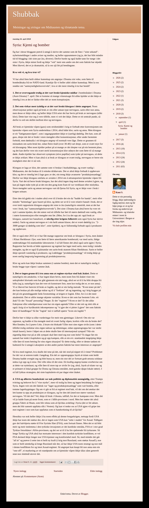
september (123, 117)
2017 (118, 139)
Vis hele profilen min (122, 225)
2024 (118, 87)
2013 (118, 157)
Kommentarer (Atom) (34, 476)
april (121, 122)
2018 (118, 114)
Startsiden (58, 471)
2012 (118, 162)
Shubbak (26, 14)
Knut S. (119, 192)
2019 (118, 109)
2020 (118, 105)
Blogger (84, 494)
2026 (118, 78)
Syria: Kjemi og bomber (31, 45)
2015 (118, 148)
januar (122, 134)
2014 (118, 153)
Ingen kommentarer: (48, 462)
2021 (118, 100)
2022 (118, 96)
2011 (118, 166)
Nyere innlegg (19, 471)
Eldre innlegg (96, 471)
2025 (118, 82)
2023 (118, 91)
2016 (118, 144)
